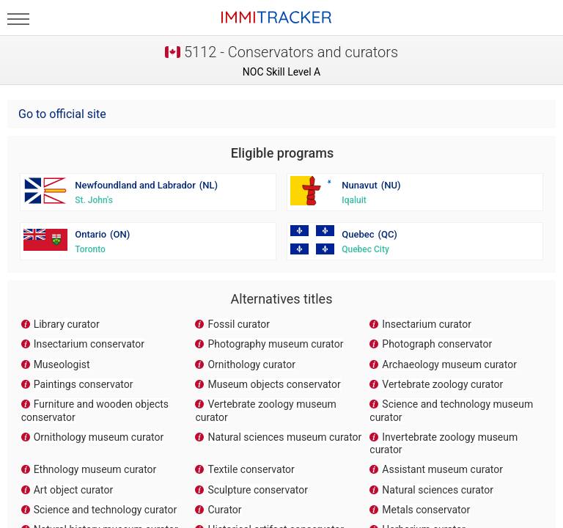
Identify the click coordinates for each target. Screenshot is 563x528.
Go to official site (62, 114)
